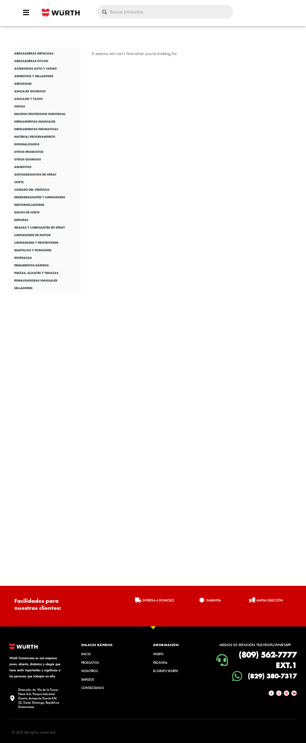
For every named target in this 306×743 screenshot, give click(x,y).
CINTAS (19, 106)
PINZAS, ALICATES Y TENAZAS (36, 273)
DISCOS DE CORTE (26, 212)
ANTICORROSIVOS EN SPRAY (35, 174)
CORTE (18, 182)
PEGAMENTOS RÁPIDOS (31, 265)
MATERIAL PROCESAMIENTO (34, 137)
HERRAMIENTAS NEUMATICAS (36, 129)
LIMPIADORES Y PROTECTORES (36, 242)
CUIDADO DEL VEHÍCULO (31, 189)
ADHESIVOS (22, 167)
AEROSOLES (23, 84)
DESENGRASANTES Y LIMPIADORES (39, 197)
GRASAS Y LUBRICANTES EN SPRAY (39, 227)
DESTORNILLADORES (29, 205)
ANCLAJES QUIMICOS (30, 91)
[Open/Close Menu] (26, 12)
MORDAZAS (23, 258)
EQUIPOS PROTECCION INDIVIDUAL (40, 114)
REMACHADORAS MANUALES (35, 280)
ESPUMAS (21, 220)
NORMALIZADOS (26, 144)
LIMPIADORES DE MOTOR (32, 235)
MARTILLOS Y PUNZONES (32, 250)
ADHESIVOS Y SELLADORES (33, 76)
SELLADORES (23, 288)
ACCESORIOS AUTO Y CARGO (35, 68)
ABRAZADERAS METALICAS (33, 53)
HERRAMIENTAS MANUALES (34, 121)
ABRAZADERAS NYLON (31, 61)
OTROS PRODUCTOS (28, 152)
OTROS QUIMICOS (27, 159)
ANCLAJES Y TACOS (28, 99)
